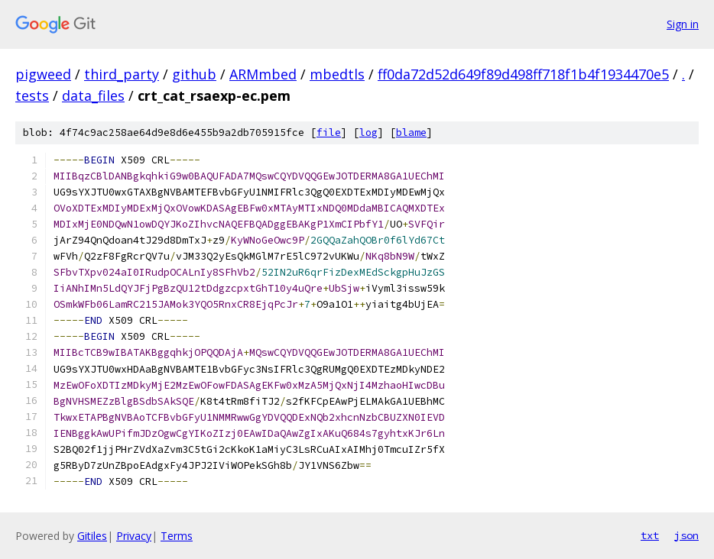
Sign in (683, 24)
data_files (93, 95)
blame (411, 132)
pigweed (43, 74)
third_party (121, 74)
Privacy (133, 535)
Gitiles (92, 535)
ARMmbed (263, 74)
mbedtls (337, 74)
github (194, 74)
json (686, 535)
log (368, 132)
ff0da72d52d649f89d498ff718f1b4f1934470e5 (523, 74)
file (328, 132)
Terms (177, 535)
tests (32, 95)
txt (650, 535)
